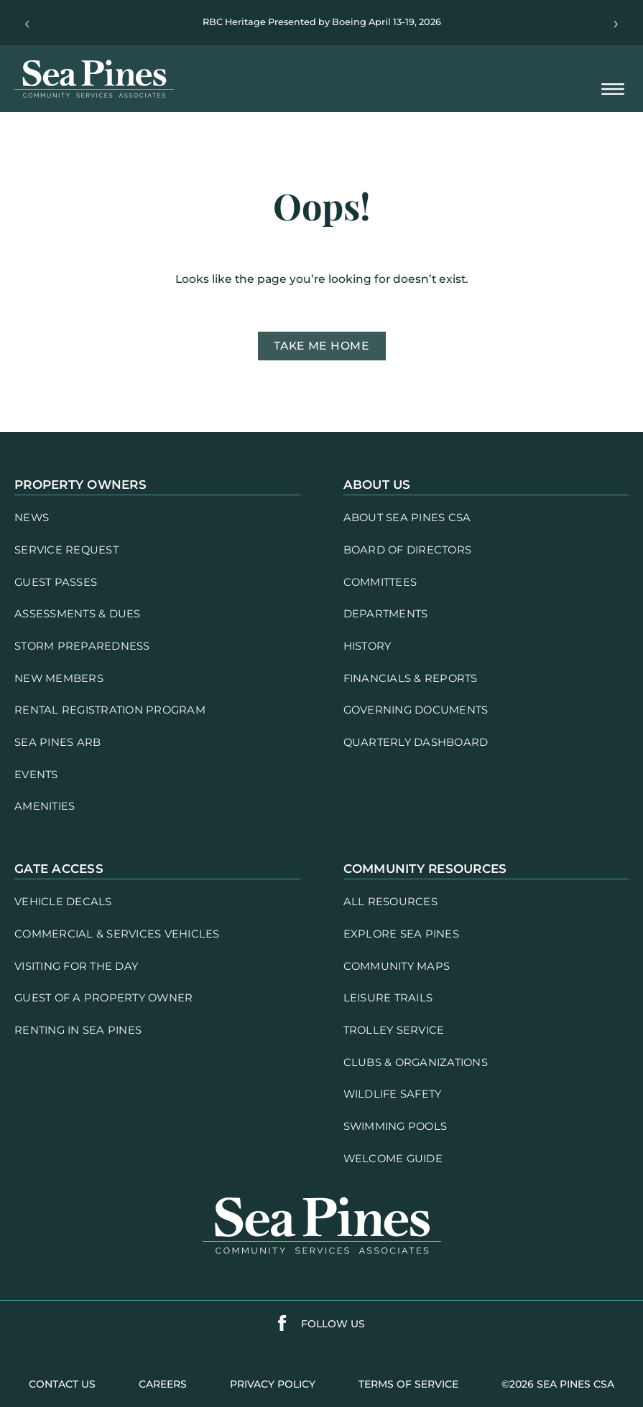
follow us (333, 1323)
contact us (62, 1384)
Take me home (321, 345)
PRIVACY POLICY (272, 1384)
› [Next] (616, 23)
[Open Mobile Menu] (613, 90)
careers (163, 1384)
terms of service (408, 1384)
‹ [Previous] (26, 23)
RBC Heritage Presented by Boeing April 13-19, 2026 (322, 22)
